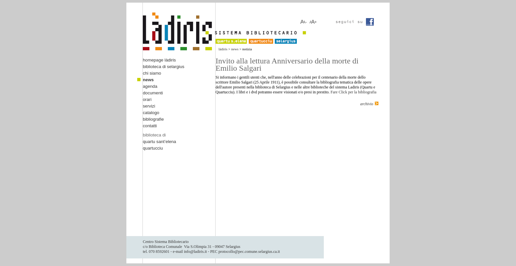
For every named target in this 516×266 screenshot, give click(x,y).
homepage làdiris (159, 60)
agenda (150, 86)
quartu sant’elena (159, 141)
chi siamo (152, 73)
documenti (153, 92)
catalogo (151, 112)
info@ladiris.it (195, 251)
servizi (149, 106)
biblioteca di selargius (163, 66)
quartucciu (153, 148)
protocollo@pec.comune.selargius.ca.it (249, 251)
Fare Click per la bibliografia (353, 92)
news (235, 49)
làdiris (223, 49)
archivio (366, 104)
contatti (150, 125)
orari (147, 99)
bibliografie (153, 119)
